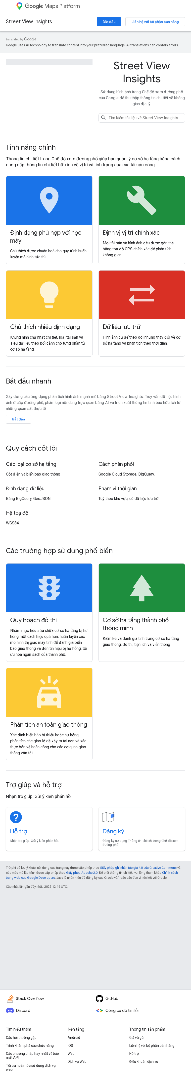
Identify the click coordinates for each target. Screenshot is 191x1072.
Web (71, 1054)
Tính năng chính (31, 147)
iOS (70, 1046)
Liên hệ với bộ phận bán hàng (155, 21)
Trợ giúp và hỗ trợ (34, 784)
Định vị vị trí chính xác (131, 232)
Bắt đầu (109, 21)
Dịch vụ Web (77, 1062)
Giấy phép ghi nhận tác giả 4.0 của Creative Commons (138, 868)
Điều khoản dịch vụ (143, 1062)
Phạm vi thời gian (117, 489)
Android (74, 1038)
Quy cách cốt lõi (31, 448)
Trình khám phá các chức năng (30, 1046)
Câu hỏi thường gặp (21, 1038)
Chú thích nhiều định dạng (45, 327)
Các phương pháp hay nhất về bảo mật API (32, 1056)
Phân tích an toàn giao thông (48, 724)
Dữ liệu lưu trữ (121, 327)
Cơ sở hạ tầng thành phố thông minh (136, 624)
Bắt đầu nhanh (28, 381)
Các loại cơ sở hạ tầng (31, 464)
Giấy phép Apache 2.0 (81, 873)
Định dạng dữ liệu (25, 489)
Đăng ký (113, 831)
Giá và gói (136, 1038)
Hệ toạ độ (17, 513)
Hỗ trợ (18, 831)
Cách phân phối (116, 464)
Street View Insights (29, 21)
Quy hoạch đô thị (33, 620)
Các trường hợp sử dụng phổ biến (59, 550)
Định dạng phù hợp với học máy (45, 236)
